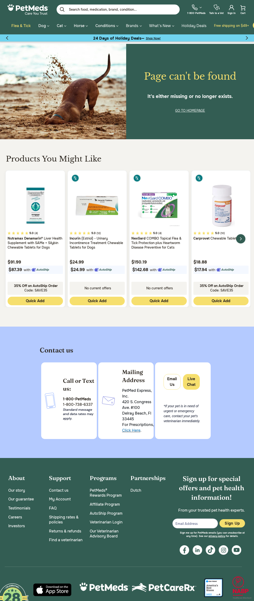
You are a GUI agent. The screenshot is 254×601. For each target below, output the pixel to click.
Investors (16, 523)
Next (240, 236)
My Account (60, 497)
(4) (36, 230)
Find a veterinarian (66, 537)
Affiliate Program (105, 501)
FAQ (53, 505)
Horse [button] (81, 25)
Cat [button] (61, 25)
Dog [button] (43, 25)
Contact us (58, 487)
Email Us (172, 379)
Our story (16, 487)
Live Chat (191, 379)
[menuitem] (196, 9)
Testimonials (19, 505)
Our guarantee (21, 497)
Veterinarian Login (106, 519)
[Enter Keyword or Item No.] (118, 9)
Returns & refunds (65, 528)
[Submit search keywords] (62, 9)
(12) (99, 230)
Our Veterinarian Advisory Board (104, 531)
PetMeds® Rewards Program (106, 490)
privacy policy (217, 533)
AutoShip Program (106, 511)
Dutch (135, 487)
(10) (222, 230)
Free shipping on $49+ (231, 25)
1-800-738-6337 (78, 402)
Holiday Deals (194, 25)
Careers (15, 514)
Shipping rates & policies (64, 517)
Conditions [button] (106, 25)
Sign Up (232, 520)
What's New (160, 25)
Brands (132, 25)
